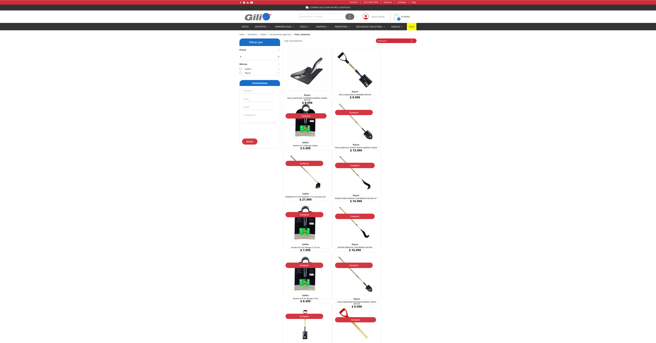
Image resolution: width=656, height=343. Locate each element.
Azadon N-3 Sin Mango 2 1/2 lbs (365, 137)
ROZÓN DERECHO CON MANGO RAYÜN (398, 137)
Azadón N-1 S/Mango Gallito (365, 82)
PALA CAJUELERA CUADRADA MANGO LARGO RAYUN (299, 84)
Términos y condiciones (333, 308)
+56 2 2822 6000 (370, 2)
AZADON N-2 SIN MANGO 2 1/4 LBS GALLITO (332, 245)
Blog (414, 2)
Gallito (365, 78)
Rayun (299, 78)
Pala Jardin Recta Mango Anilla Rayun (365, 191)
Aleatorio (396, 41)
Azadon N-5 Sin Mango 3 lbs (299, 190)
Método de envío (300, 308)
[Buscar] (326, 16)
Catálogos (401, 2)
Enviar (249, 141)
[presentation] (259, 130)
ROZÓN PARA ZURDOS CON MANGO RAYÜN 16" (332, 137)
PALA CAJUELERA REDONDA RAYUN (299, 245)
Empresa (388, 2)
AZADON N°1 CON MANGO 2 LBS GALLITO (365, 245)
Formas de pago (270, 308)
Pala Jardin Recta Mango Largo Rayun (398, 245)
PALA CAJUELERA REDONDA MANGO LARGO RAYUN (332, 191)
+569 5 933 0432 (252, 328)
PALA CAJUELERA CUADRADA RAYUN (332, 83)
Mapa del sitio (328, 340)
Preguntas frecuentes (405, 308)
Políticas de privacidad (370, 308)
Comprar (298, 96)
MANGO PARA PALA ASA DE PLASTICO (398, 191)
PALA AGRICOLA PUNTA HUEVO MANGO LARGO (398, 83)
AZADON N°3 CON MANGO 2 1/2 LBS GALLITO (299, 137)
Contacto (353, 2)
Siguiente (358, 268)
